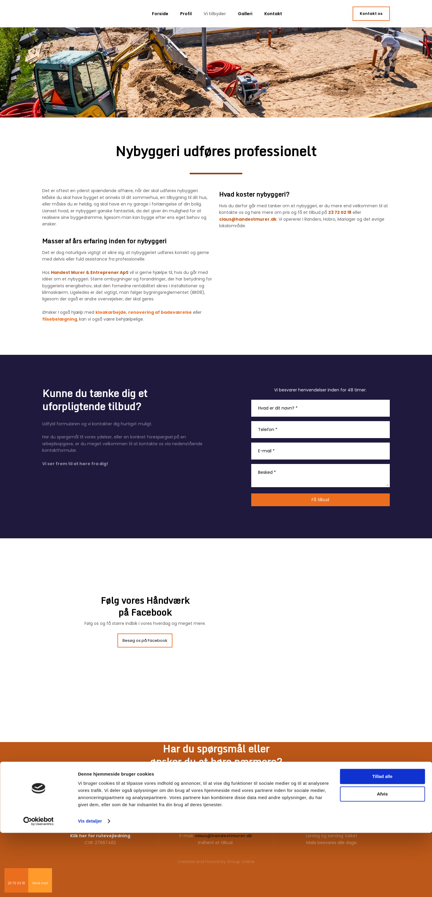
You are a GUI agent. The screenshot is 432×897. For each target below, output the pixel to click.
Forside (160, 14)
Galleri (245, 14)
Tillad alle (382, 840)
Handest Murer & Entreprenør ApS (89, 272)
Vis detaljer (90, 885)
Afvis (382, 857)
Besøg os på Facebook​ (144, 640)
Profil (186, 14)
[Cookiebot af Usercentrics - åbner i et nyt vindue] (38, 885)
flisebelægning (59, 319)
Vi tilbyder (215, 14)
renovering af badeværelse (160, 312)
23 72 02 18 (339, 212)
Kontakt (273, 14)
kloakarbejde (110, 312)
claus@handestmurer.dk (248, 219)
